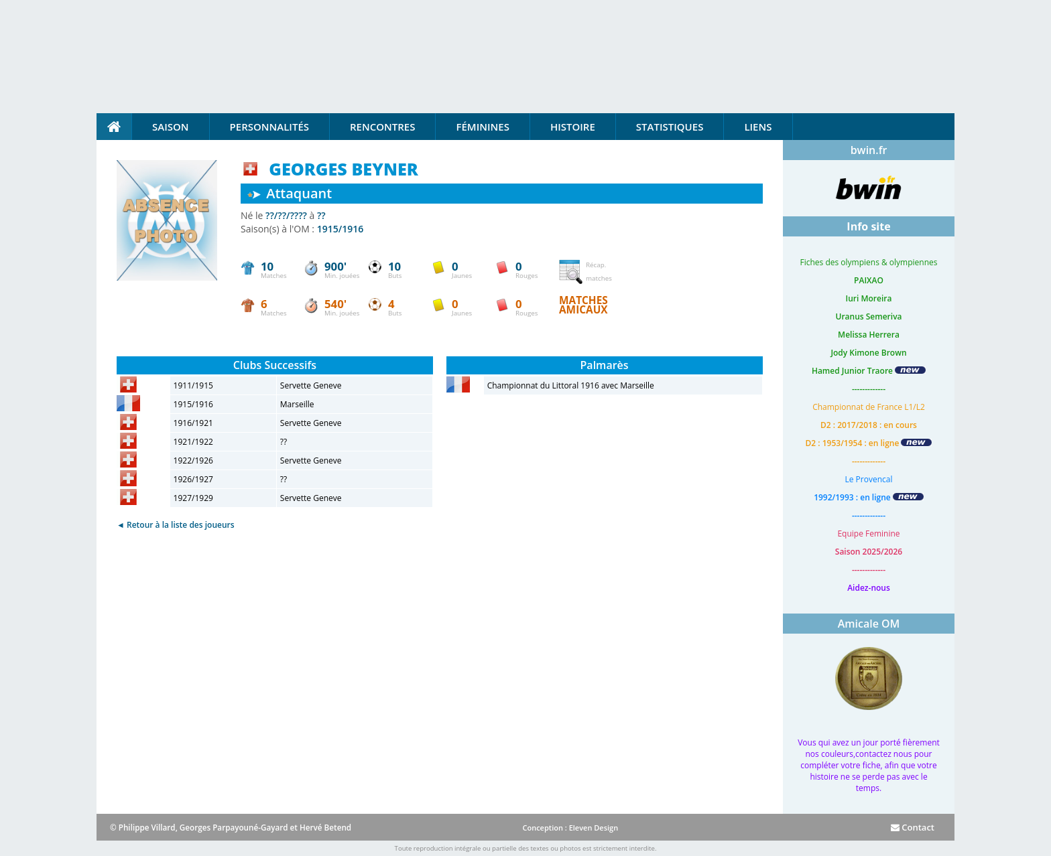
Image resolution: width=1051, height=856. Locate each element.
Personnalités (269, 126)
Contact (912, 827)
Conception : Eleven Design (570, 828)
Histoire (572, 126)
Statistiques (670, 126)
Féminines (482, 126)
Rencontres (382, 126)
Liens (757, 126)
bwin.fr (869, 150)
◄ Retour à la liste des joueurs (176, 524)
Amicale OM (869, 623)
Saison (170, 126)
